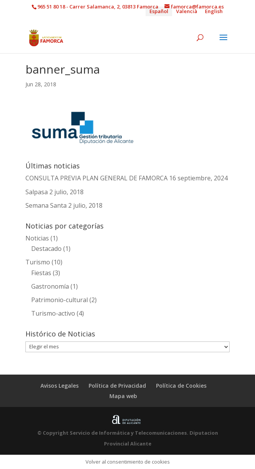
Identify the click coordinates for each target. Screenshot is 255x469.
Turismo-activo (53, 313)
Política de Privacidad (117, 385)
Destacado (46, 248)
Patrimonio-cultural (59, 300)
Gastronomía (50, 286)
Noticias (37, 238)
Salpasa (36, 192)
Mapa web (123, 396)
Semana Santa (46, 205)
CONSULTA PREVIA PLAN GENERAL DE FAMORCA (96, 178)
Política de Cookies (181, 385)
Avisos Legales (59, 385)
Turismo (37, 262)
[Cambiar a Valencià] (186, 11)
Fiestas (41, 273)
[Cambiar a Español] (159, 11)
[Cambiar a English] (213, 11)
